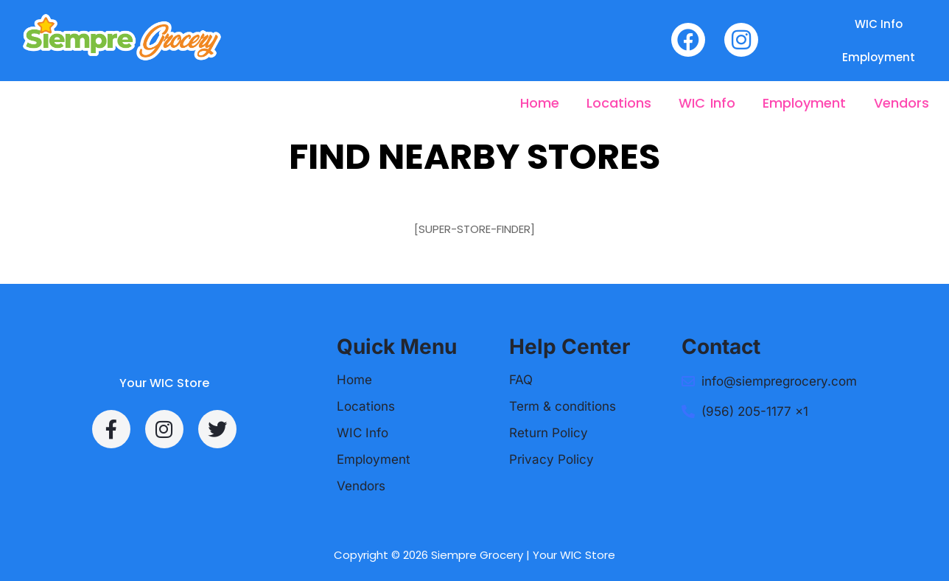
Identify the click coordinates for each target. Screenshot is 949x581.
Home (539, 103)
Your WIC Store (164, 383)
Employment (878, 57)
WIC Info (879, 24)
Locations (618, 103)
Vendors (901, 103)
